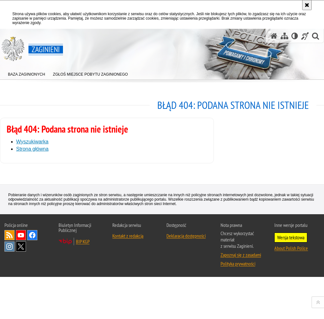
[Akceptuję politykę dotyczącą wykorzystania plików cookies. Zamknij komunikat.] (307, 5)
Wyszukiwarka (32, 141)
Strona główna (32, 149)
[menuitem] (26, 73)
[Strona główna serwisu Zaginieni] (274, 36)
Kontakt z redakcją (127, 311)
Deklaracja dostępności (186, 311)
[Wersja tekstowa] (294, 36)
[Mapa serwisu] (284, 36)
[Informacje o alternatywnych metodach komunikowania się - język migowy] (305, 36)
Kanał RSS (9, 310)
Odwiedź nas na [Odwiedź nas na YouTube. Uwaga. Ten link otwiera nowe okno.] (21, 310)
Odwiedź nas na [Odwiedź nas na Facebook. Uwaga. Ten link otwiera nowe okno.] (32, 310)
